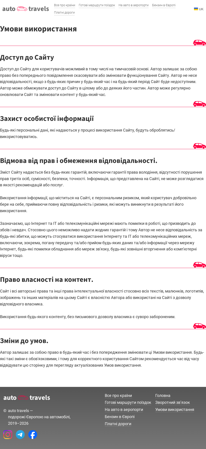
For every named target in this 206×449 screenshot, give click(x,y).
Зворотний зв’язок (172, 402)
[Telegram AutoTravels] (20, 434)
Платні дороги (118, 423)
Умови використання (174, 409)
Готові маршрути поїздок (128, 402)
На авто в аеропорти (124, 409)
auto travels (25, 9)
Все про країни (118, 395)
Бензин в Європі (120, 416)
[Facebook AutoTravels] (32, 434)
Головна (162, 395)
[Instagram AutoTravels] (7, 434)
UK (199, 9)
